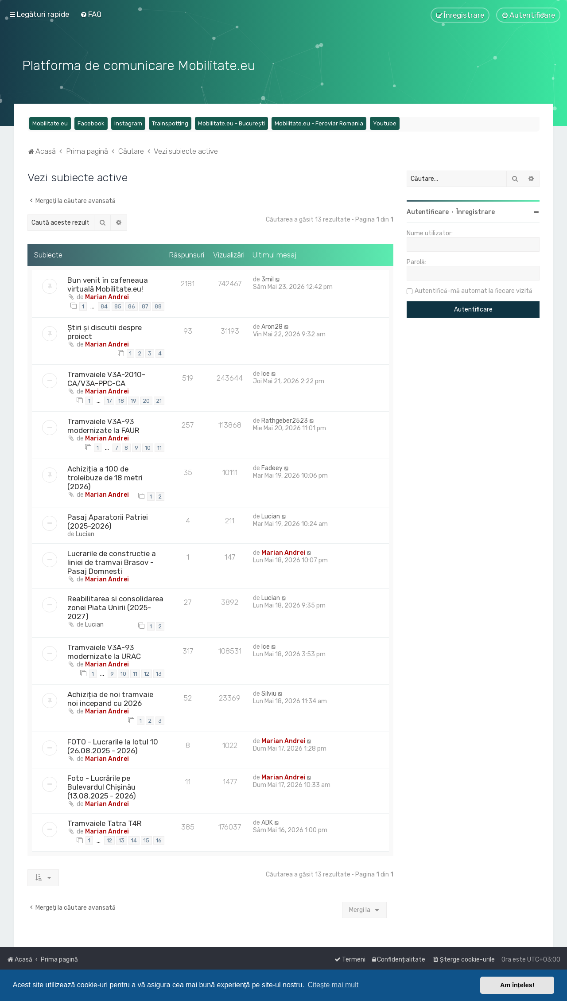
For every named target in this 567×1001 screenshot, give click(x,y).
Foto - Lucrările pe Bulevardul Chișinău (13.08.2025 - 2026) (101, 785)
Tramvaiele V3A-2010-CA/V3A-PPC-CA (106, 377)
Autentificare (428, 211)
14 (134, 839)
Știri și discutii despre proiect (104, 330)
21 (159, 399)
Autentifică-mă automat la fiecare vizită (473, 290)
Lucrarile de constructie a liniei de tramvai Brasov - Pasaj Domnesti (111, 561)
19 (133, 399)
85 (117, 305)
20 (146, 399)
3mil (267, 278)
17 (109, 399)
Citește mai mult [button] (333, 985)
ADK (267, 821)
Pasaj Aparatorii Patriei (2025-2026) (107, 521)
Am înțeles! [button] (517, 985)
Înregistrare (475, 211)
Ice (265, 372)
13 (159, 672)
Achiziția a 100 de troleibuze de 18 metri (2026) (105, 476)
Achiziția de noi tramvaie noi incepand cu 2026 (110, 698)
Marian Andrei (107, 296)
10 (148, 447)
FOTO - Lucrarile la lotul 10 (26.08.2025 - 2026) (112, 745)
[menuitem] (91, 14)
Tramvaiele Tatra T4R (104, 822)
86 (131, 305)
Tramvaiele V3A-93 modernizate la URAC (104, 650)
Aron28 (272, 325)
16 (159, 839)
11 (159, 447)
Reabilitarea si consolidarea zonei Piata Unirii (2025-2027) (115, 606)
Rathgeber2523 (284, 420)
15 (146, 839)
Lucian (85, 533)
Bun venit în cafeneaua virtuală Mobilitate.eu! (107, 283)
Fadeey (272, 467)
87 (145, 305)
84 (104, 305)
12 (146, 672)
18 (121, 399)
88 (158, 305)
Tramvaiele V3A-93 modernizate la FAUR (103, 425)
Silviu (268, 693)
